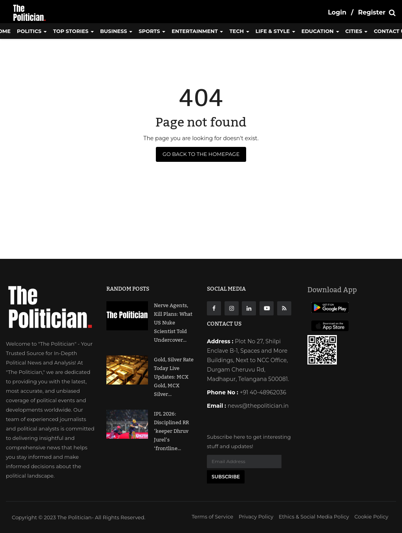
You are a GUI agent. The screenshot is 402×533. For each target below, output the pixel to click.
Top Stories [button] (73, 31)
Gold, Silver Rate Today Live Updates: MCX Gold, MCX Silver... (174, 377)
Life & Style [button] (275, 31)
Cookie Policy (371, 516)
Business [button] (116, 31)
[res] (284, 308)
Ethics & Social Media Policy (314, 516)
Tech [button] (239, 31)
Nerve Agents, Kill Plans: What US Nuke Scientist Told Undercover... (173, 322)
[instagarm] (232, 308)
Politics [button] (32, 31)
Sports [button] (152, 31)
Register (372, 12)
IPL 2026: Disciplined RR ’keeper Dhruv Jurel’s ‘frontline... (171, 431)
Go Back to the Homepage (201, 154)
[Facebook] (214, 308)
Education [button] (320, 31)
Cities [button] (356, 31)
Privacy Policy (256, 516)
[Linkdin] (249, 308)
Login (337, 12)
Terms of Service (212, 516)
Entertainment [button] (197, 31)
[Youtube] (266, 308)
